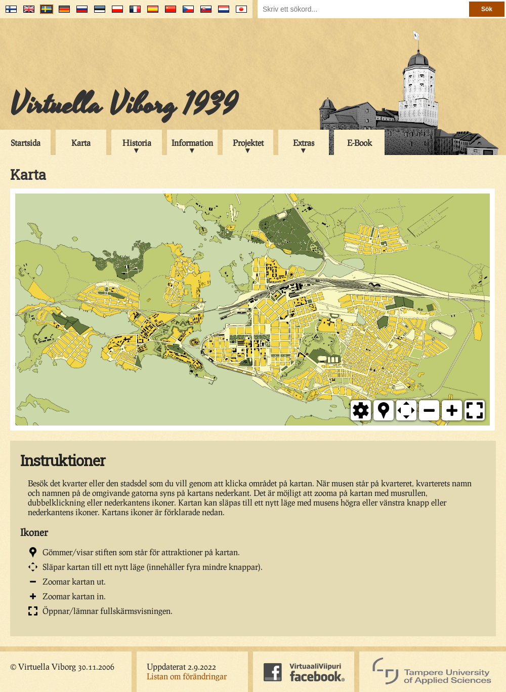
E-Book (359, 142)
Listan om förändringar (187, 676)
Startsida (25, 142)
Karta (81, 142)
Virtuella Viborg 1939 (123, 105)
